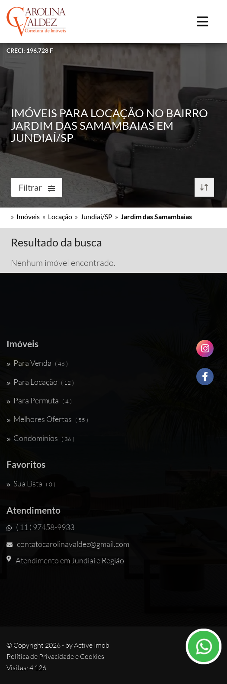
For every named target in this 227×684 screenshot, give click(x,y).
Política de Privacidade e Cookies (55, 656)
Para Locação (40, 382)
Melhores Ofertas (47, 419)
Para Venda (37, 363)
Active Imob (91, 645)
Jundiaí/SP (96, 216)
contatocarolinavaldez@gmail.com (67, 544)
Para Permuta (39, 400)
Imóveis (28, 216)
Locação (60, 216)
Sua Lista (30, 483)
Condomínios (40, 438)
